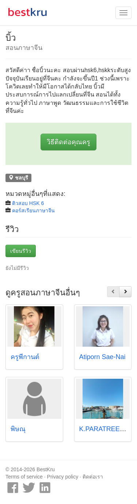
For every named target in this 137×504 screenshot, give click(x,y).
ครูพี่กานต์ (25, 357)
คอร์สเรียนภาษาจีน (33, 210)
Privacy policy (63, 477)
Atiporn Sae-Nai (102, 357)
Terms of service (24, 477)
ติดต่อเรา (93, 477)
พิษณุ (18, 429)
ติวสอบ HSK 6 (28, 203)
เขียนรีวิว (20, 251)
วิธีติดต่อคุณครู (68, 142)
